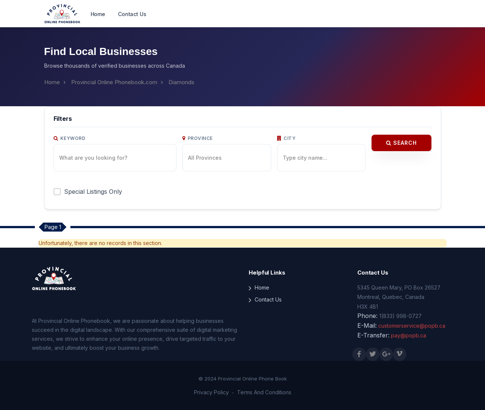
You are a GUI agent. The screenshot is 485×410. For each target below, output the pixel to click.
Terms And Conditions (264, 392)
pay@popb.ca (408, 335)
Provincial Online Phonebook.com (114, 82)
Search (401, 143)
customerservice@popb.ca (411, 325)
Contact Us (132, 14)
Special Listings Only (93, 191)
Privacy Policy (211, 392)
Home (98, 14)
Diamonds (181, 82)
